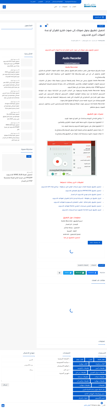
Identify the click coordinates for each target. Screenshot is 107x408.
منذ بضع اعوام (14, 59)
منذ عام (29, 172)
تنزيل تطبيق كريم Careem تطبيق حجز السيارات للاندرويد (81, 210)
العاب (74, 7)
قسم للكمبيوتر (100, 398)
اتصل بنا (33, 1)
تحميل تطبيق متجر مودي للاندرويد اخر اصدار (86, 195)
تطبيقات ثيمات (100, 377)
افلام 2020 (101, 359)
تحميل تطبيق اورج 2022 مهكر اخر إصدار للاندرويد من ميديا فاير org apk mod (11, 74)
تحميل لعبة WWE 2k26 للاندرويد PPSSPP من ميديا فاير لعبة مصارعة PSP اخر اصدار (18, 178)
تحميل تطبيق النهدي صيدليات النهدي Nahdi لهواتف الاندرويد (79, 206)
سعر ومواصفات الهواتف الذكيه (94, 394)
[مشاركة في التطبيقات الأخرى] (59, 273)
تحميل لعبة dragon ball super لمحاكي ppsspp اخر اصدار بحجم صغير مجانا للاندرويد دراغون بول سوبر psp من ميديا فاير (11, 106)
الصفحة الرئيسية (63, 359)
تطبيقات (65, 7)
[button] (92, 273)
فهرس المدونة (64, 373)
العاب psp (79, 359)
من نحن (48, 1)
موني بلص (87, 405)
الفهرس (40, 1)
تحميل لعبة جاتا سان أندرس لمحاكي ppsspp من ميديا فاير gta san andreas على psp (10, 96)
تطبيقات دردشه (83, 377)
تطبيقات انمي (100, 368)
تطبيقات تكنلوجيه (83, 265)
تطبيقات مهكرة (100, 381)
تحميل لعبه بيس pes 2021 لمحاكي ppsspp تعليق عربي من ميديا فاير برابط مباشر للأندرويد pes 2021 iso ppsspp (11, 85)
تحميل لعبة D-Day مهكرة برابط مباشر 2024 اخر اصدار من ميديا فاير (11, 138)
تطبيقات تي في (81, 372)
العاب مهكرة (83, 364)
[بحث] (4, 7)
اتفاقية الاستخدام (58, 1)
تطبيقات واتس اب (83, 381)
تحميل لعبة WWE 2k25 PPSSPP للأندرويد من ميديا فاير (11, 127)
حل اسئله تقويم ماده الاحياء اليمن (94, 389)
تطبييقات (102, 385)
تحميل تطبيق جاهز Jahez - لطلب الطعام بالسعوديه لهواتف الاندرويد (77, 202)
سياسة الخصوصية (70, 1)
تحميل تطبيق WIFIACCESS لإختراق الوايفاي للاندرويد (83, 191)
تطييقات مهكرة (85, 385)
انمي (55, 7)
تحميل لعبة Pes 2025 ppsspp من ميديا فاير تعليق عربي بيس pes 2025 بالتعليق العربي (11, 117)
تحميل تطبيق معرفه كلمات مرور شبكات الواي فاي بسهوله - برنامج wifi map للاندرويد (71, 187)
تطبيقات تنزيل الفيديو (97, 372)
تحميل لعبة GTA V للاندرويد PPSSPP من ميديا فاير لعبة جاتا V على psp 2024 (11, 64)
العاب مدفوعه (100, 364)
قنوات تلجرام (83, 398)
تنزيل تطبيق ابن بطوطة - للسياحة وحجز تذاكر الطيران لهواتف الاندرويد (76, 198)
